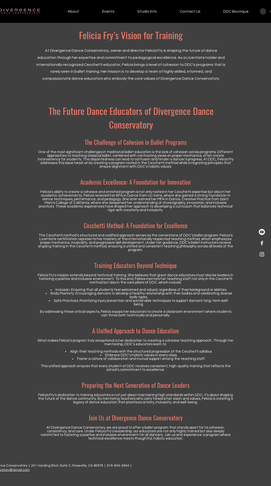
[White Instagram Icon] (262, 254)
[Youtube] (262, 232)
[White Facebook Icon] (262, 243)
